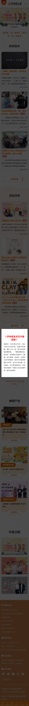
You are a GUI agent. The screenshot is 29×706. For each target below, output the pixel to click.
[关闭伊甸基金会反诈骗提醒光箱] (24, 332)
